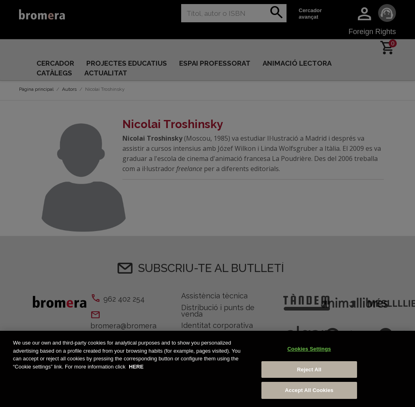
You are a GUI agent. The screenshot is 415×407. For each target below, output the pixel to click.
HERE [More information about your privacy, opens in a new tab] (136, 367)
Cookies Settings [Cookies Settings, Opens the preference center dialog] (309, 349)
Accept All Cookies (309, 390)
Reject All (309, 369)
